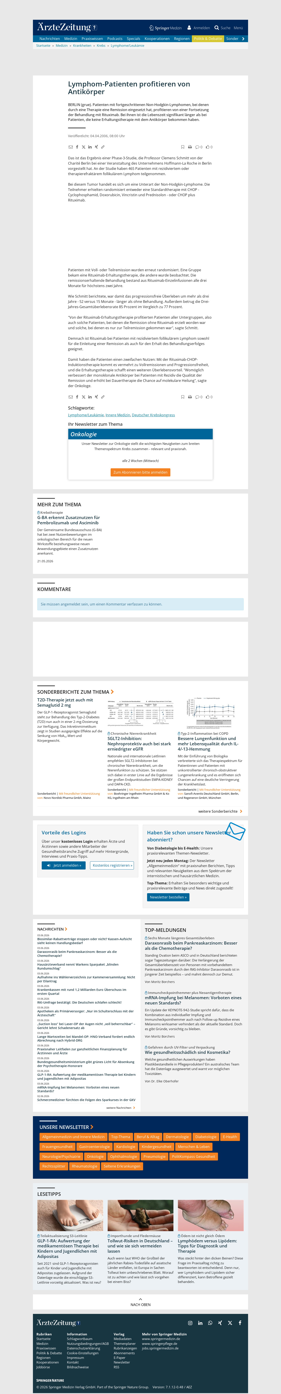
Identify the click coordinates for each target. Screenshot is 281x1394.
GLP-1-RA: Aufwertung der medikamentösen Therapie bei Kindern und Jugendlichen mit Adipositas (86, 1077)
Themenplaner (125, 1344)
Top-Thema (120, 1137)
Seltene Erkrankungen (122, 1167)
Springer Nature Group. (131, 1388)
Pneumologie (155, 1157)
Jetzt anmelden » (63, 866)
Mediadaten (122, 1339)
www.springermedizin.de (161, 1339)
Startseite (43, 1339)
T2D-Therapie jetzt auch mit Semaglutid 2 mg (65, 703)
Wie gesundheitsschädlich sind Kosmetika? (187, 1053)
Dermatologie (177, 1137)
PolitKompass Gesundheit (193, 1157)
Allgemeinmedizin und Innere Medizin (73, 1137)
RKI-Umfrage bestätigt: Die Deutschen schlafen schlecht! (79, 1003)
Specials (133, 39)
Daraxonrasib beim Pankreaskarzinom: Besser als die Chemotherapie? (77, 954)
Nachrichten (50, 39)
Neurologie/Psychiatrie (61, 1157)
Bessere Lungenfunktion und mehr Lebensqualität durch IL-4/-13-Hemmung (208, 745)
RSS (116, 1368)
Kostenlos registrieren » (112, 866)
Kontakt (73, 1363)
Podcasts (114, 39)
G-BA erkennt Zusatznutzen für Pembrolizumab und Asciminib (68, 521)
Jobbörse (43, 1368)
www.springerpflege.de (159, 1344)
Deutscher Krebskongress (153, 415)
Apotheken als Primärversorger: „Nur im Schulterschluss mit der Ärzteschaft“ (85, 1014)
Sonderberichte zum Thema (73, 692)
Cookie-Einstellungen (83, 1354)
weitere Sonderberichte (221, 812)
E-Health (230, 1137)
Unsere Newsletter (64, 1128)
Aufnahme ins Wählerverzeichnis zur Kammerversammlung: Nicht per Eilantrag (86, 980)
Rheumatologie (84, 1167)
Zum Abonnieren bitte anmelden (140, 473)
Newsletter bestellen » (168, 898)
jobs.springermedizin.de (160, 1349)
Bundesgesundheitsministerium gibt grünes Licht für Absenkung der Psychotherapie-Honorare (85, 1065)
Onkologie (95, 1157)
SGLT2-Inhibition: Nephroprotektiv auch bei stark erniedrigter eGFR (139, 745)
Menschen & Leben (194, 1147)
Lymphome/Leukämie (86, 415)
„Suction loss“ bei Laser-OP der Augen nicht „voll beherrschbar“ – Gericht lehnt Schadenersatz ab (86, 1027)
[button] (238, 28)
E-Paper (119, 1358)
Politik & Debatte (208, 39)
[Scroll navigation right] (243, 40)
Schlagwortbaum (79, 1339)
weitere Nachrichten (121, 1108)
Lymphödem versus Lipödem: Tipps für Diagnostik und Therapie (207, 1247)
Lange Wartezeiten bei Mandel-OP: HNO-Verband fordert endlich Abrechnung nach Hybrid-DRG (86, 1039)
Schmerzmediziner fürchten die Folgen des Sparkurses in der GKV (86, 1101)
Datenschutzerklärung (83, 1349)
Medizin (70, 39)
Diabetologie (205, 1137)
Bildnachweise (78, 1368)
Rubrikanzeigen (125, 1349)
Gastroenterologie (94, 1147)
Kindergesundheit (156, 1147)
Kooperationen (157, 39)
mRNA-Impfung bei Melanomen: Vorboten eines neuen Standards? (78, 1090)
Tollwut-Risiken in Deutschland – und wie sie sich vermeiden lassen (140, 1247)
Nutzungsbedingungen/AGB (88, 1344)
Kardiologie (125, 1147)
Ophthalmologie (123, 1157)
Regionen (182, 39)
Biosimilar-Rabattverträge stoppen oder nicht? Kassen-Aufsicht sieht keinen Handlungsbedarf (84, 942)
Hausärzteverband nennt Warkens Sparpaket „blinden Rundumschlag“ (78, 967)
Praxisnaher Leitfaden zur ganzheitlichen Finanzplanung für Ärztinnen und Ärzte (82, 1052)
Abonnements (124, 1354)
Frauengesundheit (57, 1147)
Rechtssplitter (53, 1167)
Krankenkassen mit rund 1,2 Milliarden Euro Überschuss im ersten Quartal (81, 992)
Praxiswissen (92, 39)
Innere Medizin (118, 415)
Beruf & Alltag (148, 1137)
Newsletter (122, 1363)
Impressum (75, 1358)
